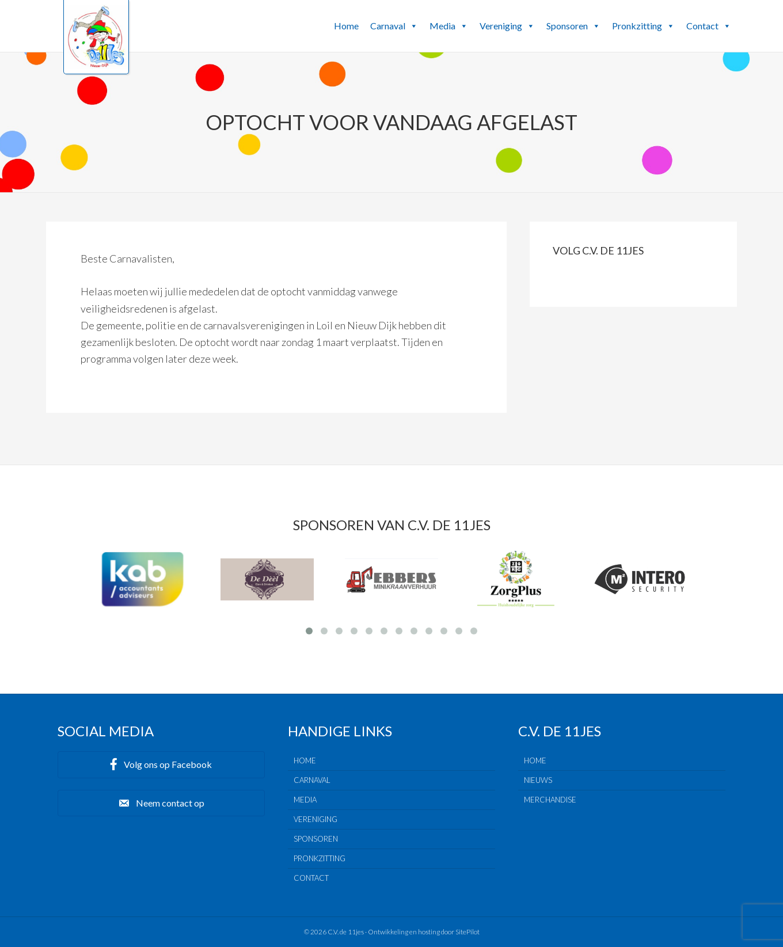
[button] (413, 26)
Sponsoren (573, 26)
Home (346, 25)
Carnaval (394, 26)
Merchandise (550, 799)
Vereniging (507, 26)
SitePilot (467, 931)
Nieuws (538, 780)
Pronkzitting (643, 26)
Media (448, 26)
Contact (708, 26)
